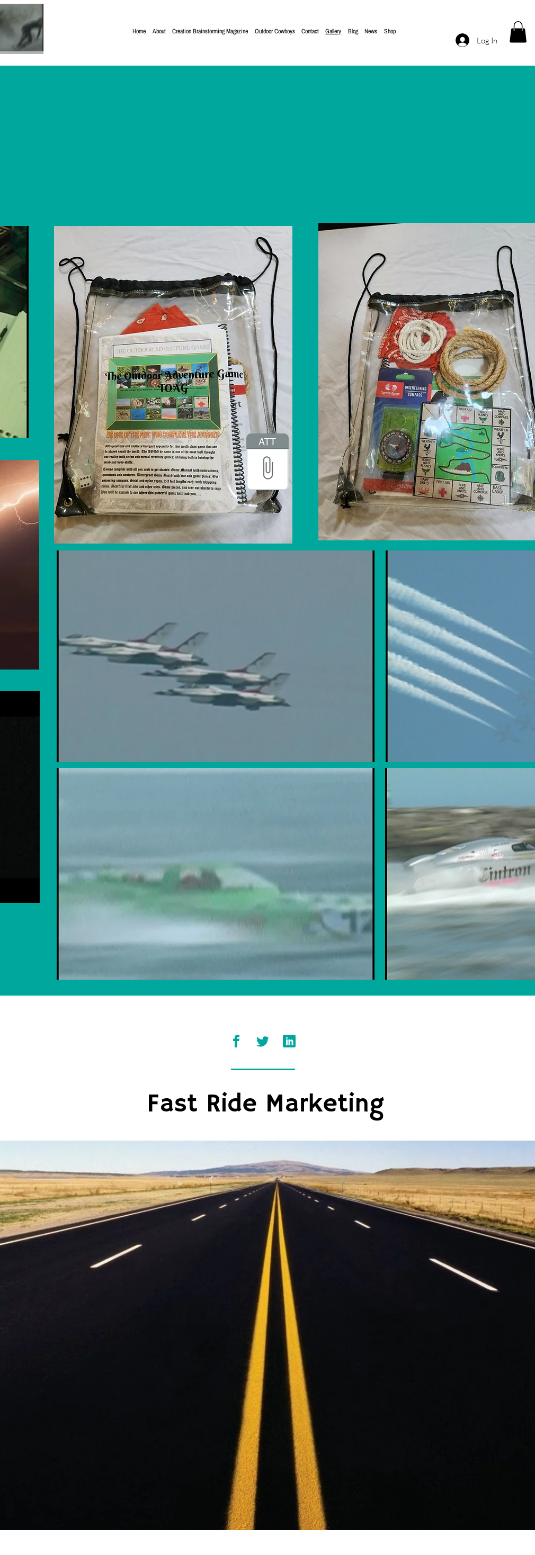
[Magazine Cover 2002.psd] (267, 463)
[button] (518, 32)
